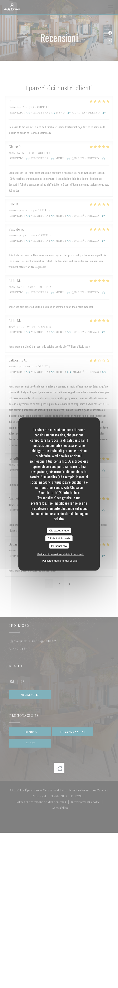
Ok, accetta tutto (59, 530)
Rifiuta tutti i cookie (59, 538)
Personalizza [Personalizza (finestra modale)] (59, 545)
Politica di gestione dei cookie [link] (60, 560)
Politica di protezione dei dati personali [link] (60, 554)
